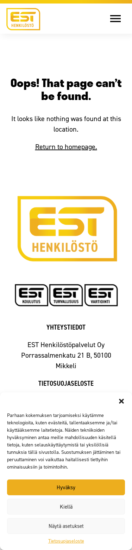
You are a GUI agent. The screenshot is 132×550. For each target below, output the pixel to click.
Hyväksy (66, 487)
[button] (121, 401)
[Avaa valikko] (120, 18)
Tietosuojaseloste (66, 541)
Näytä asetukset (66, 526)
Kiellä (66, 506)
